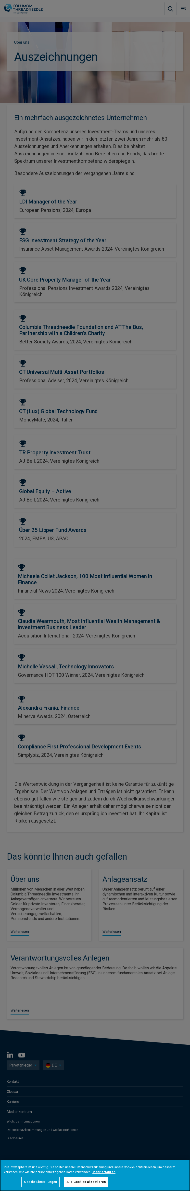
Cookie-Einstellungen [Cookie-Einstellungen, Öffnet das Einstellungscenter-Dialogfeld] (40, 1182)
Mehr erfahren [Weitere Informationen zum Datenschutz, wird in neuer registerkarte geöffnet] (103, 1172)
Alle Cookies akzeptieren (86, 1182)
